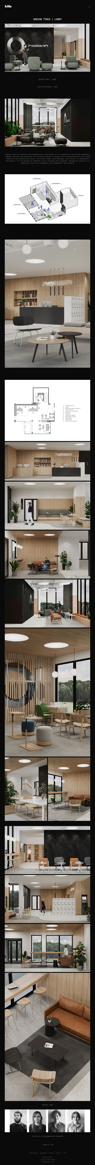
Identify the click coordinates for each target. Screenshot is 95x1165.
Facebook (58, 1136)
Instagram (47, 1136)
